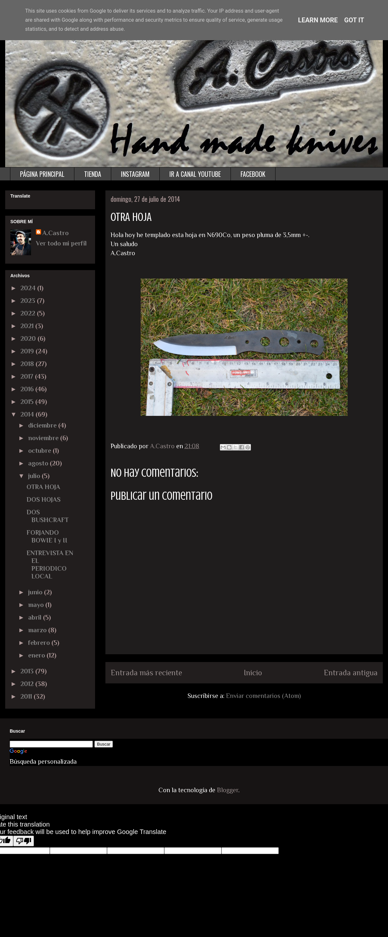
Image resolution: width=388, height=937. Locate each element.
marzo (38, 630)
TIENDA (92, 174)
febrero (39, 642)
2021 (27, 325)
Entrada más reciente (146, 672)
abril (35, 617)
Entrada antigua (351, 672)
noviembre (44, 437)
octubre (40, 450)
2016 (27, 389)
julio (35, 475)
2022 (28, 313)
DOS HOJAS (43, 499)
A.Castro (55, 232)
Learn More (318, 20)
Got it (354, 20)
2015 (27, 401)
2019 (28, 351)
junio (36, 592)
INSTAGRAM (135, 174)
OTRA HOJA (43, 486)
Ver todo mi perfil (61, 243)
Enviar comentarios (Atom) (263, 695)
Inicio (253, 672)
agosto (39, 463)
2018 (28, 363)
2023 (28, 300)
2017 (27, 376)
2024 (28, 287)
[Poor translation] (23, 841)
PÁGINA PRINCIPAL (42, 174)
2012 (27, 683)
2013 (27, 671)
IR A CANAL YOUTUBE (195, 174)
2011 (27, 696)
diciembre (43, 425)
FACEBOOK (253, 174)
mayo (36, 604)
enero (37, 655)
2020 (29, 338)
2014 (28, 414)
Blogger (227, 790)
